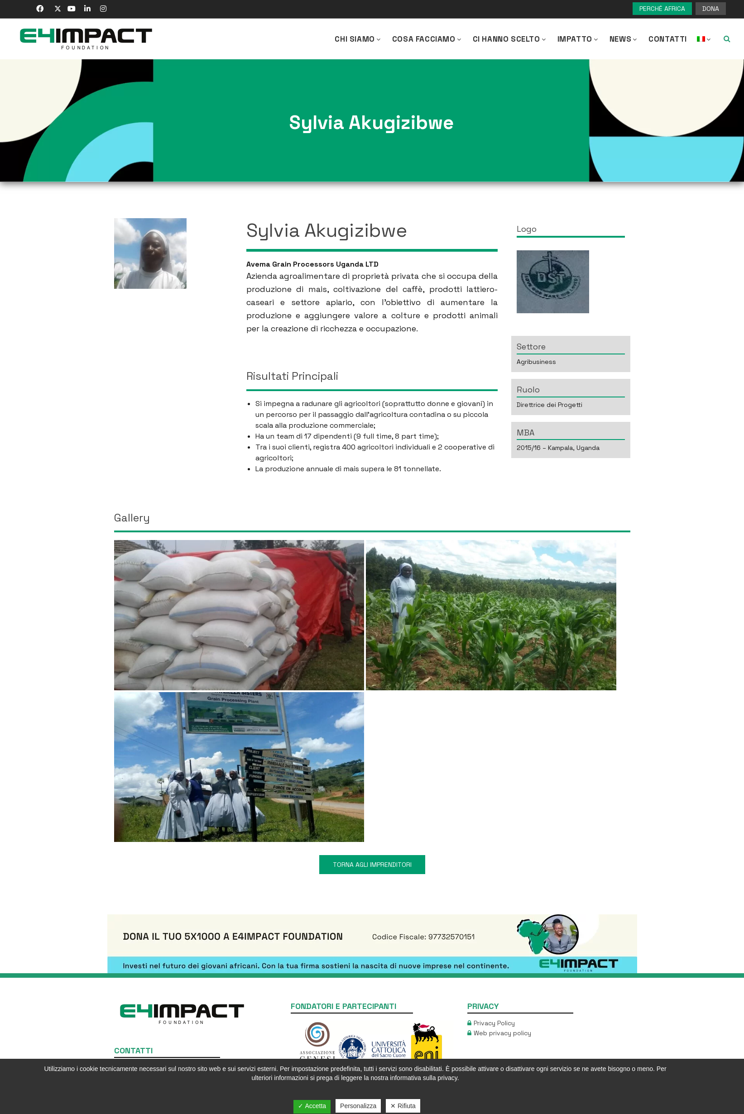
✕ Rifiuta (403, 1105)
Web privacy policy (502, 1033)
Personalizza (358, 1105)
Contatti (667, 39)
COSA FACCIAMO (427, 39)
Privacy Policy (494, 1023)
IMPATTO (578, 39)
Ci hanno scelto (510, 39)
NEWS (624, 39)
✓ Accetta (312, 1105)
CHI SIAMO (358, 39)
